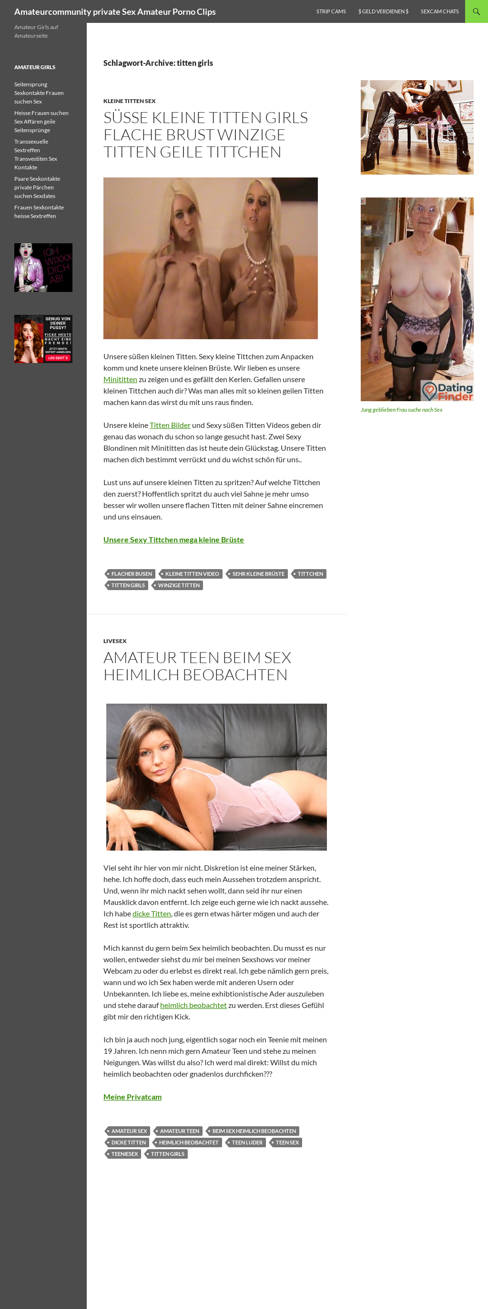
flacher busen (132, 574)
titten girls (128, 585)
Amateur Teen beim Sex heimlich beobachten (197, 665)
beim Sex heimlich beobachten (254, 1131)
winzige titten (179, 585)
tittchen (310, 574)
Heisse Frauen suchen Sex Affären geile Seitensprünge (41, 121)
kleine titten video (192, 574)
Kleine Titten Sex (129, 100)
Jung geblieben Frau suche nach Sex (402, 409)
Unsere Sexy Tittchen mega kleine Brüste (173, 539)
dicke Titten (151, 913)
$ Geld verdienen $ (383, 11)
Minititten (120, 379)
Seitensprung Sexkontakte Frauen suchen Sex (39, 93)
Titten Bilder (170, 424)
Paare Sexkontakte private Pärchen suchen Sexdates (37, 187)
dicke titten (129, 1142)
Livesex (115, 640)
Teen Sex (287, 1142)
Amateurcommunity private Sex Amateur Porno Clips (115, 11)
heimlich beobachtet (193, 1004)
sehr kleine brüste (259, 574)
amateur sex (129, 1131)
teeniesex (125, 1154)
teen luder (247, 1142)
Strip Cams (331, 11)
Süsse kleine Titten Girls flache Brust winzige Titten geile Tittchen (205, 134)
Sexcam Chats (440, 11)
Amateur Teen (179, 1131)
